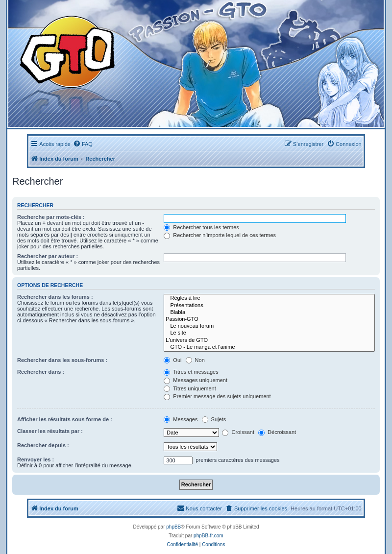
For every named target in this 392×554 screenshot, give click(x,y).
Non (195, 360)
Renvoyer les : (35, 459)
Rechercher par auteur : (47, 256)
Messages (180, 419)
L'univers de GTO (269, 340)
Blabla (269, 312)
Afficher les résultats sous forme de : (64, 419)
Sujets (214, 419)
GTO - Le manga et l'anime (269, 347)
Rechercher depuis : (43, 445)
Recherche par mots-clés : (51, 217)
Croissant (238, 432)
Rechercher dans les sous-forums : (62, 360)
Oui (172, 360)
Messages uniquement (195, 380)
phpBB (173, 527)
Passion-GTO (269, 319)
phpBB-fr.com (208, 535)
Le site (269, 333)
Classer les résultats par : (50, 431)
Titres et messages (191, 372)
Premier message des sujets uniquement (217, 396)
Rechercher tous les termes (201, 227)
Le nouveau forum (269, 326)
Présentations (269, 305)
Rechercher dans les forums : (55, 297)
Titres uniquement (190, 388)
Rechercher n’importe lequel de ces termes (220, 235)
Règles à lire (269, 298)
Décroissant (277, 432)
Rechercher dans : (40, 372)
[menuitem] (83, 144)
